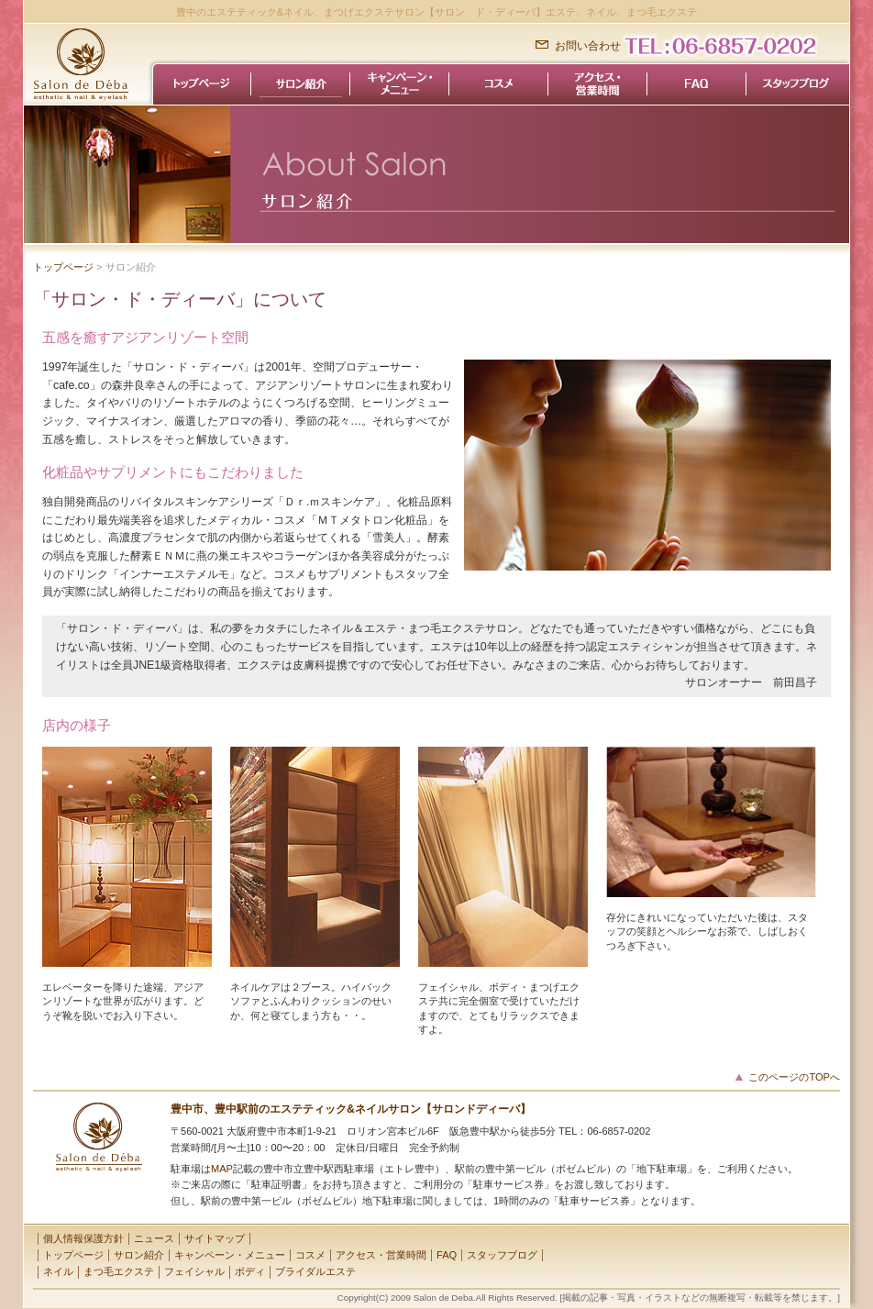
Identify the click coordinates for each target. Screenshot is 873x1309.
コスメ (310, 1254)
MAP (222, 1168)
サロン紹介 (139, 1254)
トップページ (63, 266)
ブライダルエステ (315, 1271)
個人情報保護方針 (83, 1238)
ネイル (58, 1271)
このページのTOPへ (794, 1076)
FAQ (446, 1254)
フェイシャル (194, 1271)
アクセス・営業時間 (381, 1254)
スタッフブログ (502, 1254)
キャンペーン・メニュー (229, 1254)
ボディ (250, 1271)
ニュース (154, 1238)
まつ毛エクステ (118, 1271)
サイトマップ (214, 1238)
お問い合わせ (588, 45)
